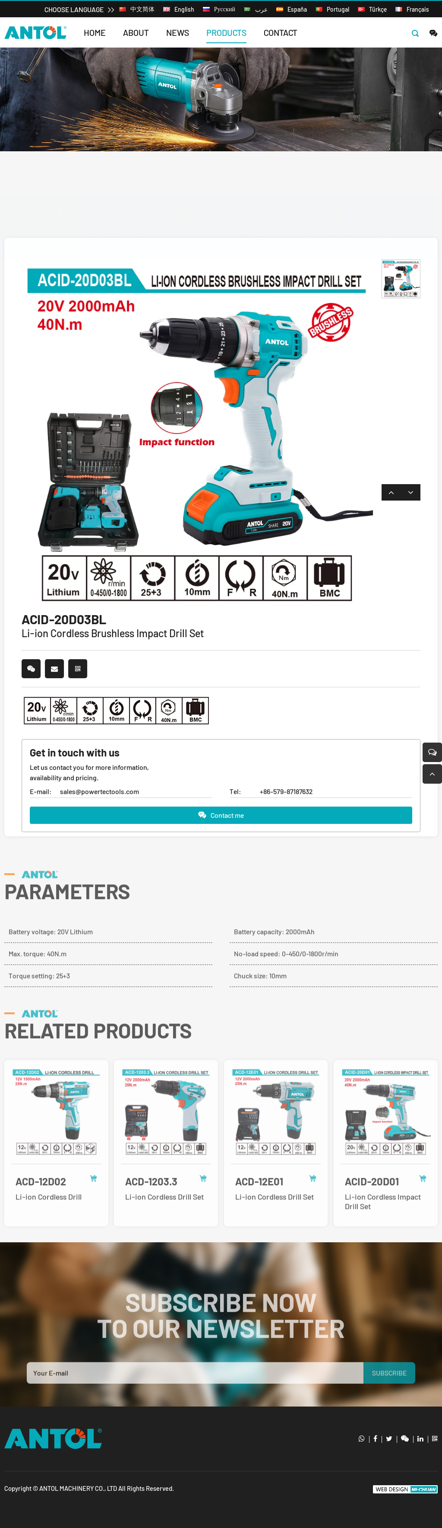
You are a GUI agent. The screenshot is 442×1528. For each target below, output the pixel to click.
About (136, 32)
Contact (280, 32)
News (177, 32)
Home (95, 32)
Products (226, 32)
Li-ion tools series (139, 142)
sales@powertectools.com (99, 792)
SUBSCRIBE (389, 1388)
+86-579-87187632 (286, 792)
